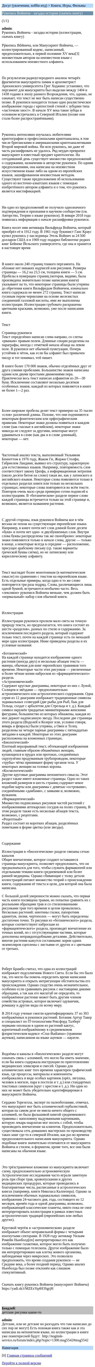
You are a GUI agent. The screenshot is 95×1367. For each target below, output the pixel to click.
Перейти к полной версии (21, 1363)
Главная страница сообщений (29, 1355)
